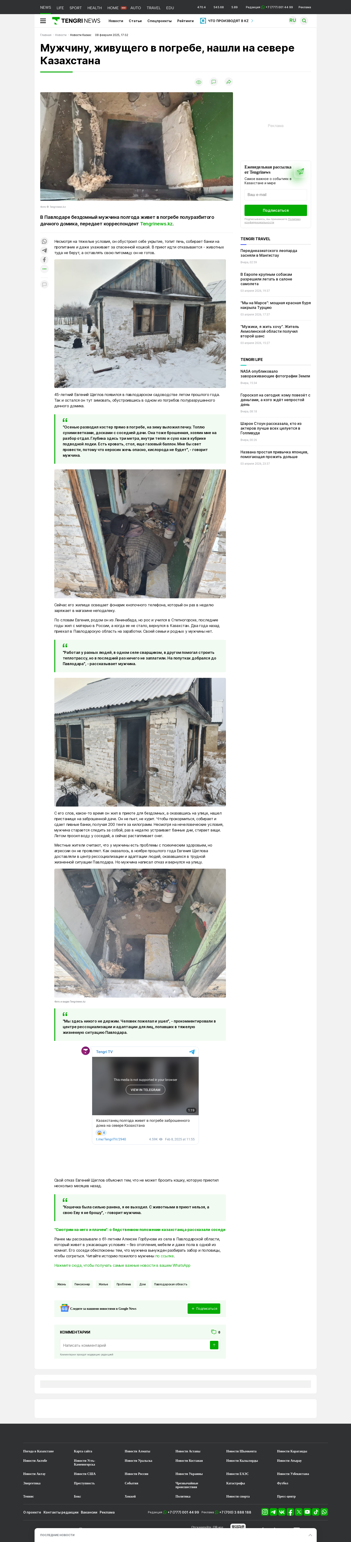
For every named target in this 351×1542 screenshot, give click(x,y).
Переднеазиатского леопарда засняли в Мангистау (269, 253)
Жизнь (61, 1284)
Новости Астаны (188, 1451)
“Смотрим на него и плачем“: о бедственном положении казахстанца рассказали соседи (139, 1229)
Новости (116, 21)
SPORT (76, 8)
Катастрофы (235, 1483)
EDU (170, 8)
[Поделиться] (229, 82)
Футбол (282, 1483)
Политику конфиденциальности (273, 220)
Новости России (136, 1474)
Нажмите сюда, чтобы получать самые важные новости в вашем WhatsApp (122, 1265)
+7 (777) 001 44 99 (183, 1512)
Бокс (77, 1496)
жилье (103, 1284)
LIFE (60, 8)
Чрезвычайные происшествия (187, 1485)
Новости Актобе (35, 1460)
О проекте (32, 1512)
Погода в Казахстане (38, 1451)
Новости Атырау (289, 1460)
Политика (183, 1496)
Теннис (28, 1496)
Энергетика (32, 1483)
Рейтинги (185, 21)
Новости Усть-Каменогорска (84, 1462)
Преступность (84, 1483)
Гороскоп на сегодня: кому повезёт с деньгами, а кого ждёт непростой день (275, 400)
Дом (142, 1284)
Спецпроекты (159, 21)
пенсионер (82, 1284)
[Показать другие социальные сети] (44, 269)
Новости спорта (238, 1496)
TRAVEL (154, 8)
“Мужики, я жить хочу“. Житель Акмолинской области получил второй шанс (270, 331)
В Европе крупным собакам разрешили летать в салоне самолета (266, 279)
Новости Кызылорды (242, 1460)
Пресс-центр (286, 1496)
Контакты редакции (61, 1512)
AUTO (135, 8)
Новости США (85, 1474)
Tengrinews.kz (156, 224)
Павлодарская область (170, 1284)
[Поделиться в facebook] (44, 260)
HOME (113, 8)
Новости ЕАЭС (237, 1474)
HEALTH (94, 8)
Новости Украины (189, 1474)
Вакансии (89, 1512)
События (131, 1483)
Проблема (124, 1284)
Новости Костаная (189, 1460)
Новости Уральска (138, 1460)
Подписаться (276, 210)
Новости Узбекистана (293, 1474)
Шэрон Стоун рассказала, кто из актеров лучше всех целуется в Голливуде (271, 428)
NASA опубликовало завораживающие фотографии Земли (275, 373)
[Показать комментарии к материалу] (44, 284)
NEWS (45, 7)
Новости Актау (34, 1474)
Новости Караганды (292, 1451)
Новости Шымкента (241, 1451)
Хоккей (130, 1496)
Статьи (135, 21)
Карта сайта (83, 1451)
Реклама (305, 7)
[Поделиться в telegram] (44, 251)
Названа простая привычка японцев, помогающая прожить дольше (274, 454)
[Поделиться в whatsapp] (44, 241)
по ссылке (164, 1256)
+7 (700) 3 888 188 (235, 1512)
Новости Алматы (137, 1451)
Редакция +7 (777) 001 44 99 (269, 7)
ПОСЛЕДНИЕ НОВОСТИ (57, 1535)
